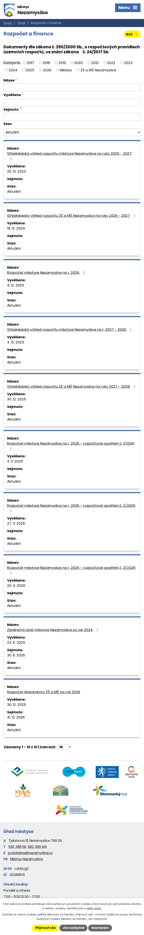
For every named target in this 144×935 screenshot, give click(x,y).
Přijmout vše (45, 928)
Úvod (7, 23)
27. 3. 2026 (16, 523)
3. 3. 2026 (15, 461)
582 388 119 (17, 846)
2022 (111, 62)
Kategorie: (12, 62)
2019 (62, 62)
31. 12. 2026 (16, 717)
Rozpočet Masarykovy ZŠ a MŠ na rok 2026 (43, 692)
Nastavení (100, 928)
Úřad (21, 23)
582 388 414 (37, 846)
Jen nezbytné (73, 928)
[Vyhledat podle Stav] (72, 132)
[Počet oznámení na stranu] (64, 747)
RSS (132, 34)
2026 (47, 69)
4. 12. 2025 (15, 285)
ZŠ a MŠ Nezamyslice (98, 69)
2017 (30, 62)
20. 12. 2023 (16, 171)
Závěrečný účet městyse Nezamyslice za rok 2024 (53, 629)
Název (9, 80)
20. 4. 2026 (16, 585)
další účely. (94, 908)
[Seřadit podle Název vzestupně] (17, 78)
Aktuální (14, 191)
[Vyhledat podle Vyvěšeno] (72, 102)
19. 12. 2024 (16, 228)
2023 (128, 62)
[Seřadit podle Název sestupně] (17, 80)
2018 (46, 62)
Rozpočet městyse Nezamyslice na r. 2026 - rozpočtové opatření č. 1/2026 (70, 445)
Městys (66, 69)
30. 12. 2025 (16, 399)
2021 (95, 62)
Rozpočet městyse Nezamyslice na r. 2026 (46, 272)
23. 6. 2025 (16, 642)
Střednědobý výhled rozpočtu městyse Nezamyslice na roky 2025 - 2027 (69, 155)
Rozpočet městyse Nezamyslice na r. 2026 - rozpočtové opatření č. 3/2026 (71, 570)
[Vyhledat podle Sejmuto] (72, 117)
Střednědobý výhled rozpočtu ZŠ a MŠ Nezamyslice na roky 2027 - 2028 (72, 386)
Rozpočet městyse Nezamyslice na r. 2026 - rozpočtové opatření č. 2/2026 (71, 508)
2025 (30, 69)
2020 (78, 62)
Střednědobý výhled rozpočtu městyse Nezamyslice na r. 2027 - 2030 (70, 329)
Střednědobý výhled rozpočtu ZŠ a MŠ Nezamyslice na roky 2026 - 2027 (72, 215)
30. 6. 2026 (16, 655)
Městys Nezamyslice (26, 859)
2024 (13, 69)
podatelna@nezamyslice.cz (30, 852)
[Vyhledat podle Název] (72, 87)
